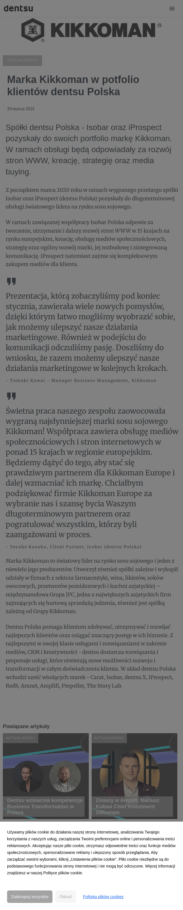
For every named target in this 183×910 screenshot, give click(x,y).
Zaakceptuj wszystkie (30, 896)
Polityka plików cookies (103, 896)
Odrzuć (65, 896)
